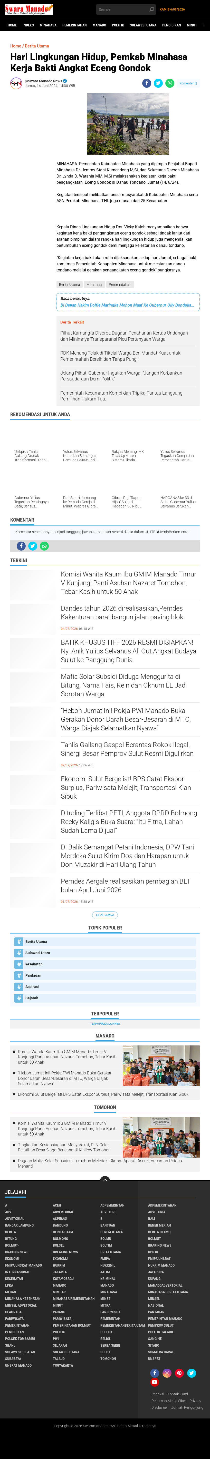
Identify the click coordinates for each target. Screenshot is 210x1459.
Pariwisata (14, 1319)
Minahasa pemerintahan (74, 1299)
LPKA (9, 1285)
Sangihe (155, 1339)
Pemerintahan (74, 25)
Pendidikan (171, 25)
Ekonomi (12, 1259)
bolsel (58, 1245)
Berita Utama (69, 284)
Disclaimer (159, 1407)
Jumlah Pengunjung (187, 1407)
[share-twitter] (158, 83)
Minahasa (48, 25)
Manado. (107, 1285)
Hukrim (59, 1265)
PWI (56, 1339)
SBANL (10, 1345)
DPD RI (153, 1252)
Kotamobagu (63, 1279)
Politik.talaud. (161, 1332)
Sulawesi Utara (143, 25)
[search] (126, 9)
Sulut (105, 1352)
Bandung (60, 1225)
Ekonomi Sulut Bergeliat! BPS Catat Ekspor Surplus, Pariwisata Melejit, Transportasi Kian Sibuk (126, 787)
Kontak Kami (177, 1394)
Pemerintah (110, 1319)
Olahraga (13, 1312)
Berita (10, 1232)
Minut (192, 25)
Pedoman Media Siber (168, 1401)
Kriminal (108, 1279)
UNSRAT (154, 1359)
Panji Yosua (110, 1312)
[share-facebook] (146, 83)
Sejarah (31, 998)
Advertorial (63, 1212)
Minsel (154, 1299)
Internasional (17, 1272)
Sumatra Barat (161, 1352)
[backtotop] (105, 1181)
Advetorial (14, 1219)
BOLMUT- (12, 1245)
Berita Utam (63, 1232)
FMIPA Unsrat (159, 1259)
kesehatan (34, 964)
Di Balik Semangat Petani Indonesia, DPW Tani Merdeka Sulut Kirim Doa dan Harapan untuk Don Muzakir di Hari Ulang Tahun (127, 855)
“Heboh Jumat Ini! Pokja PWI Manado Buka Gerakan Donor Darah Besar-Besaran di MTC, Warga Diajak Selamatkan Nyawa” (126, 719)
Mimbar (59, 1292)
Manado (99, 25)
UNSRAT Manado (18, 1365)
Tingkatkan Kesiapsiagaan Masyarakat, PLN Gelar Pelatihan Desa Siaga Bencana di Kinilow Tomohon (64, 1147)
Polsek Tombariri (20, 1339)
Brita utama (110, 1252)
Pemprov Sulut (161, 1325)
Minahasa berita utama (168, 1292)
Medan (10, 1292)
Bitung (11, 1239)
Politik (118, 25)
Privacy (195, 1401)
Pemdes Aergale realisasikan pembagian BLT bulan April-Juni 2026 (125, 885)
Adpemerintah (112, 1205)
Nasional (156, 1305)
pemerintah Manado (165, 1319)
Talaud (59, 1359)
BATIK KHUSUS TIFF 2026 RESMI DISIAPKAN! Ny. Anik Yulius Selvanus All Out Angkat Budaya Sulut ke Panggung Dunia (128, 651)
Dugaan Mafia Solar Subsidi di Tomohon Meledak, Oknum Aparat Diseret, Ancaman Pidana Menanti (100, 1163)
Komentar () (188, 83)
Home (12, 25)
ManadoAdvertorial (165, 1285)
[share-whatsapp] (169, 83)
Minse (105, 1299)
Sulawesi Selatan (20, 1352)
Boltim (106, 1245)
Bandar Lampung (19, 1225)
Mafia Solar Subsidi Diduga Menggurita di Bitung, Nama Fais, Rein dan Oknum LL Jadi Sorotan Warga (124, 685)
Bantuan (107, 1225)
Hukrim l (107, 1265)
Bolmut (154, 1239)
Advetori (108, 1212)
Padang (59, 1312)
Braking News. (17, 1252)
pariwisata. (62, 1319)
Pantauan (33, 975)
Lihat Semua (105, 915)
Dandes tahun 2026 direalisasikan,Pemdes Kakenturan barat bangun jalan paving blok (122, 612)
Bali (151, 1219)
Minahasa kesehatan (23, 1299)
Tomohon (108, 1359)
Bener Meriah (159, 1225)
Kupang (154, 1279)
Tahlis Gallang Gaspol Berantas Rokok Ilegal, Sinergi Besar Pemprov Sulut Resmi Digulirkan (127, 749)
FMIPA (105, 1259)
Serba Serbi (110, 1345)
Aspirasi (32, 987)
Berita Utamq (159, 1232)
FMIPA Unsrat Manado (23, 1265)
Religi (105, 1339)
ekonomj (60, 1259)
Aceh (57, 1205)
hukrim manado (161, 1265)
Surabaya (13, 1359)
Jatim (105, 1272)
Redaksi (157, 1394)
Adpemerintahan (162, 1205)
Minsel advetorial (21, 1305)
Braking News (159, 1245)
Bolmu (105, 1239)
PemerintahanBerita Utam (122, 1325)
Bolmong (60, 1239)
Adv (8, 1212)
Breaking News (65, 1252)
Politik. (106, 1332)
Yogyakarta (63, 1365)
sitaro (153, 1345)
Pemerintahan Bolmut (72, 1325)
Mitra (105, 1305)
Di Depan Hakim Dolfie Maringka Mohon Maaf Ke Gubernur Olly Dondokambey (128, 305)
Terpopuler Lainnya (105, 1023)
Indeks (28, 25)
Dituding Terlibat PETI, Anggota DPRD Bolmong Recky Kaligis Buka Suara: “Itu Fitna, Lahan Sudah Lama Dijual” (129, 821)
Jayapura (156, 1272)
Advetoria (156, 1212)
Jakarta (60, 1272)
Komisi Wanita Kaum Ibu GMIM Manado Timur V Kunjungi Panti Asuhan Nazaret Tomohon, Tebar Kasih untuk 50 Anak (128, 582)
